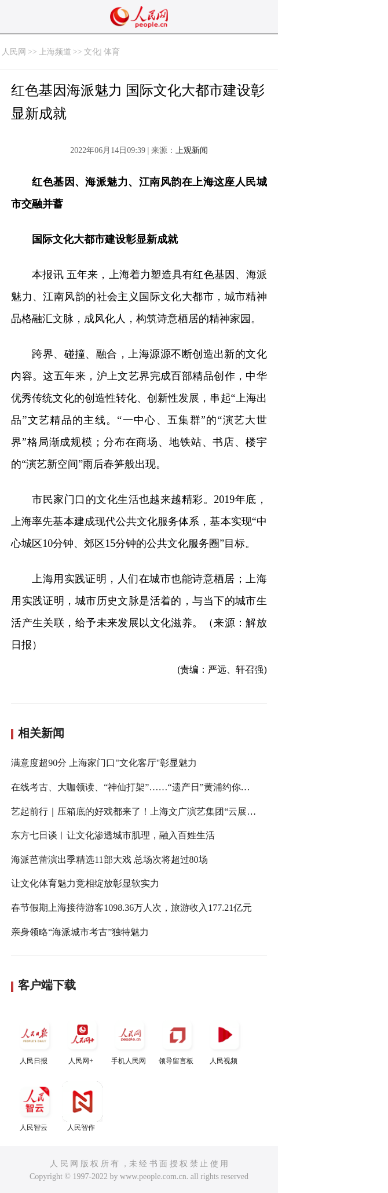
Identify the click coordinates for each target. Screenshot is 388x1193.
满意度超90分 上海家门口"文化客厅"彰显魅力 (104, 763)
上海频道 (55, 52)
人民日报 (34, 1040)
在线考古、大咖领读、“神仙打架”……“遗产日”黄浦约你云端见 (139, 787)
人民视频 (224, 1040)
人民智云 (34, 1106)
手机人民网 (129, 1040)
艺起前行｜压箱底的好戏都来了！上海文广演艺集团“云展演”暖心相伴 (154, 811)
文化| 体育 (102, 52)
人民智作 (82, 1106)
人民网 (14, 52)
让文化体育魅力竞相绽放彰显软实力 (85, 883)
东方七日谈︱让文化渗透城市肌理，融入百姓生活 (113, 835)
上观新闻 (191, 150)
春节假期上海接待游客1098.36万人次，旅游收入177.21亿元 (131, 908)
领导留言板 (177, 1040)
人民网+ (82, 1040)
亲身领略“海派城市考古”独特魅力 (80, 932)
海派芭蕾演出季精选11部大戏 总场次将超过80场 (109, 859)
